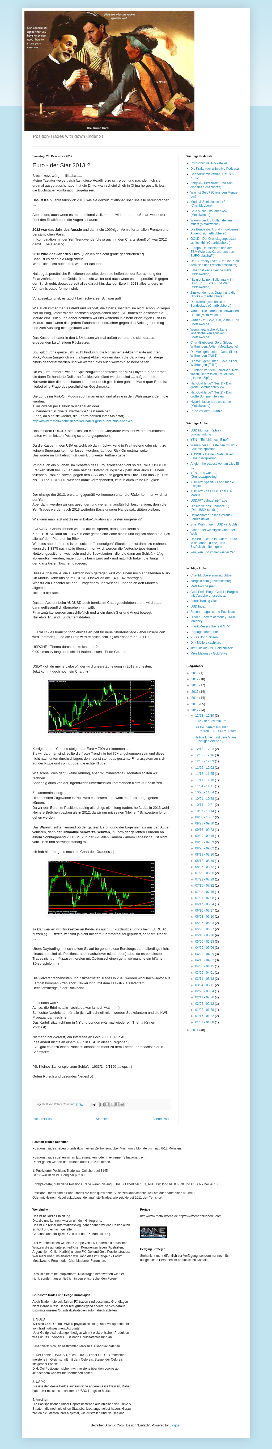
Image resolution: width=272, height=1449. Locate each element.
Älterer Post (160, 1119)
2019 (195, 673)
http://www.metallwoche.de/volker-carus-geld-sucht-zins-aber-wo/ (82, 421)
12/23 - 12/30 (205, 715)
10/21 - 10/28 (205, 799)
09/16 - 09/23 (205, 830)
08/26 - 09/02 (205, 848)
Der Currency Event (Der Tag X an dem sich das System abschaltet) (214, 263)
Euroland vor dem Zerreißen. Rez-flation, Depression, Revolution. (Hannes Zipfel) (214, 374)
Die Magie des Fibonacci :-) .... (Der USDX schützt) (212, 508)
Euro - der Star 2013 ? (210, 721)
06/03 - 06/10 (205, 916)
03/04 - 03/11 (205, 985)
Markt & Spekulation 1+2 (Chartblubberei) (207, 203)
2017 (195, 679)
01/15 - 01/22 (205, 1016)
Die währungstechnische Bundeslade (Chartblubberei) (210, 303)
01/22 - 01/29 (205, 1010)
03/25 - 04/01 (205, 972)
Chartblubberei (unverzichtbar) (211, 575)
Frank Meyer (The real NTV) (210, 626)
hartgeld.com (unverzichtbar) (210, 581)
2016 (195, 685)
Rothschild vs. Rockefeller (208, 163)
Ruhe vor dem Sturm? (206, 411)
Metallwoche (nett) (203, 586)
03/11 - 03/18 (205, 979)
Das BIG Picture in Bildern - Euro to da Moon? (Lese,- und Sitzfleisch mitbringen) (213, 543)
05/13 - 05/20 (205, 935)
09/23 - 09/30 (205, 823)
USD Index (198, 606)
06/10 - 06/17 (205, 910)
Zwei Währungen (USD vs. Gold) (213, 524)
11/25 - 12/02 (205, 768)
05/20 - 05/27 (205, 929)
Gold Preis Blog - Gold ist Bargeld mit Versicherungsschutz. (214, 593)
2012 (195, 710)
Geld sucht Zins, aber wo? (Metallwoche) (208, 213)
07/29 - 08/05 (205, 873)
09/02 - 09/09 (205, 842)
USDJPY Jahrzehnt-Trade (208, 500)
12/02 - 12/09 (205, 761)
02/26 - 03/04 (205, 991)
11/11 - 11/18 (205, 780)
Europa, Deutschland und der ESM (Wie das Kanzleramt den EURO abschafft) (212, 252)
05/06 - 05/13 (205, 941)
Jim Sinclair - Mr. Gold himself (211, 648)
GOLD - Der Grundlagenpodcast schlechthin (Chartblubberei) (213, 240)
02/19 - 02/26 (205, 997)
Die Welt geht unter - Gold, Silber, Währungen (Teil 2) (214, 363)
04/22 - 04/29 (205, 954)
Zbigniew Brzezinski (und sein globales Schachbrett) (211, 185)
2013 (195, 704)
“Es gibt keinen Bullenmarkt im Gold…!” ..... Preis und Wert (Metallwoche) (211, 283)
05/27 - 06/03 (205, 923)
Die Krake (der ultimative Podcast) (214, 168)
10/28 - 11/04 (205, 792)
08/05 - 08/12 (205, 867)
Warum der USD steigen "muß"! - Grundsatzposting (213, 447)
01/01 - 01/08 (205, 1022)
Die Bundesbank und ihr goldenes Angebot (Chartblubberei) (214, 231)
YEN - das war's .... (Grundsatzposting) (204, 474)
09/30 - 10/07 (205, 817)
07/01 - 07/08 (205, 898)
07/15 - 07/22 (205, 885)
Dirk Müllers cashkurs (205, 642)
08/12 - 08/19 (205, 861)
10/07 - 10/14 (205, 811)
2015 (195, 692)
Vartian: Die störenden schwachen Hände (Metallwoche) (214, 313)
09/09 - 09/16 (205, 836)
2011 (195, 1030)
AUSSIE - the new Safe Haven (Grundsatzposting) (212, 456)
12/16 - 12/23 (205, 749)
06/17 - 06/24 (205, 904)
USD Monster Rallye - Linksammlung (205, 432)
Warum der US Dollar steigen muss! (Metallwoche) (211, 222)
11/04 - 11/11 (205, 786)
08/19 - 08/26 (205, 854)
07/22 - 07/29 (205, 879)
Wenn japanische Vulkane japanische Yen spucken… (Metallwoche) (209, 333)
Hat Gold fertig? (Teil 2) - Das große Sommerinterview (211, 394)
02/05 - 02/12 (205, 1004)
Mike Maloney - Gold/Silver (209, 653)
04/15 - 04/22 (205, 960)
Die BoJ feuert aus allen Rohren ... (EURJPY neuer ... (217, 729)
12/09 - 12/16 (205, 755)
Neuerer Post (43, 1119)
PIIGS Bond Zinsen (204, 637)
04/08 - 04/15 (205, 966)
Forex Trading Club (204, 601)
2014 (195, 698)
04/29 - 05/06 (205, 948)
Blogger (174, 1425)
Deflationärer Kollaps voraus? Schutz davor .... (211, 517)
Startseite (102, 1119)
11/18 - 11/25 (205, 774)
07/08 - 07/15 (205, 892)
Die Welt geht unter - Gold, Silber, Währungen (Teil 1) (214, 353)
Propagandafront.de (204, 632)
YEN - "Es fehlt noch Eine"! (209, 440)
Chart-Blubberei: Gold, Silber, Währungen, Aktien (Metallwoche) (214, 344)
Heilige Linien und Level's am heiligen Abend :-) (215, 739)
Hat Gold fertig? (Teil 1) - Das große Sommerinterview (211, 385)
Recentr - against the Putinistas (212, 612)
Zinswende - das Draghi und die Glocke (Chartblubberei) (212, 294)
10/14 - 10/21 (205, 805)
